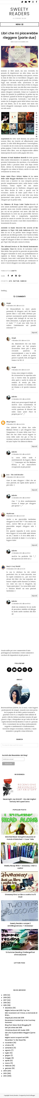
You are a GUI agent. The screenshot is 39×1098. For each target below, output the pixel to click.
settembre (9, 1048)
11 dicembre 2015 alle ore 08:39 (21, 454)
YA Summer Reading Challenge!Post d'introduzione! (20, 953)
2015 (5, 1005)
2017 (5, 1000)
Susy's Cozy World (13, 566)
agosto (8, 1050)
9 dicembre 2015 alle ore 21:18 (15, 516)
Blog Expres (11, 422)
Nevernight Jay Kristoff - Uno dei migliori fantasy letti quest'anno (19, 800)
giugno (7, 1055)
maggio (8, 1058)
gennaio (8, 1068)
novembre (9, 1043)
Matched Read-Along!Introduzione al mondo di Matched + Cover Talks (20, 838)
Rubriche (23, 281)
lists (10, 281)
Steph (8, 303)
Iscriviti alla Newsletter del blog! (15, 755)
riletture (16, 281)
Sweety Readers (19, 11)
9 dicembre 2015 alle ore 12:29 (21, 370)
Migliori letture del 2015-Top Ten (17, 1010)
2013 (5, 1073)
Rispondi (34, 332)
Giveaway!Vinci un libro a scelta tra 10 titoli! (20, 895)
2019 (5, 995)
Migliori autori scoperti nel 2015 (16, 1037)
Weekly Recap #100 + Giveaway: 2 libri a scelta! (20, 867)
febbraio (8, 1066)
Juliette (14, 396)
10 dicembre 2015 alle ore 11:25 (15, 569)
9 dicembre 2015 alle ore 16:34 (15, 424)
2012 (5, 1076)
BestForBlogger (30, 1095)
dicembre (8, 1008)
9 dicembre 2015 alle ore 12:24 (21, 340)
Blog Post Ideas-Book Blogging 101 (18, 1025)
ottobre (8, 1045)
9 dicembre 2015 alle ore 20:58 (15, 477)
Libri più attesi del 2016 (13, 1028)
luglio (7, 1053)
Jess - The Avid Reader (14, 475)
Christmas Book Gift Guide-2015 (17, 1030)
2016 (5, 1003)
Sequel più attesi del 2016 (14, 1018)
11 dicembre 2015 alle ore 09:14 (21, 603)
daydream (10, 513)
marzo (7, 1063)
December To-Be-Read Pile (15, 1040)
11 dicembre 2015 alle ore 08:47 (21, 498)
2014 (5, 1071)
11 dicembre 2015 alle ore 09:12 (21, 553)
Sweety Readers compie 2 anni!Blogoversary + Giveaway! (20, 924)
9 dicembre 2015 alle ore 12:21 (15, 305)
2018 (5, 997)
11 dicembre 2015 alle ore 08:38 (21, 399)
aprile (7, 1060)
